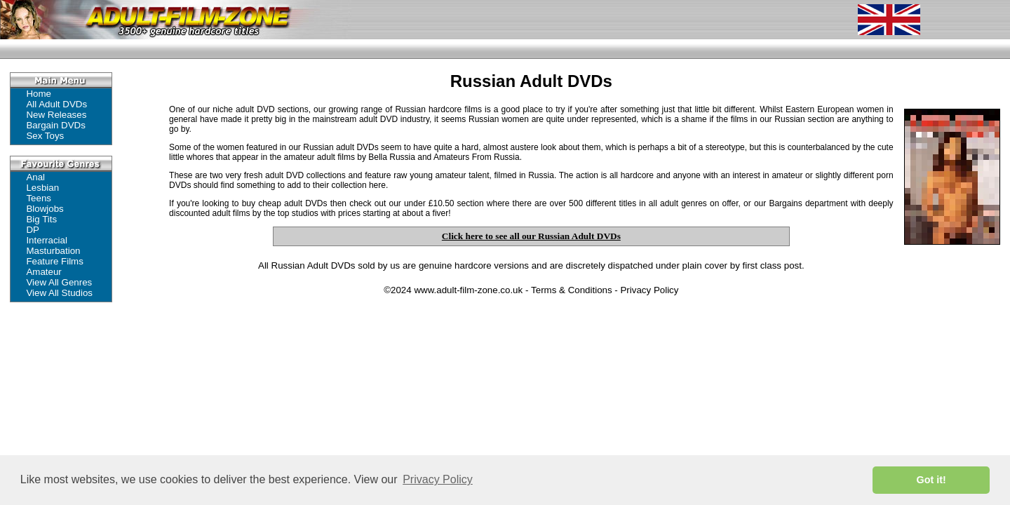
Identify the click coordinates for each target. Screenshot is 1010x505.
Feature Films (54, 261)
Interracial (46, 240)
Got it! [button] (931, 479)
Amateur (43, 272)
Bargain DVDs (55, 125)
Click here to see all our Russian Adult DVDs (531, 236)
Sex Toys (45, 135)
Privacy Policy (649, 290)
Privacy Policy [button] (438, 479)
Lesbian (42, 187)
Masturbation (53, 250)
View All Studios (59, 293)
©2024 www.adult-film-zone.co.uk (453, 290)
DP (32, 229)
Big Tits (41, 219)
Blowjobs (44, 208)
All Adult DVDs (56, 104)
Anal (35, 177)
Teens (38, 198)
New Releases (56, 114)
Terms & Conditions (571, 290)
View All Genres (59, 282)
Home (38, 93)
